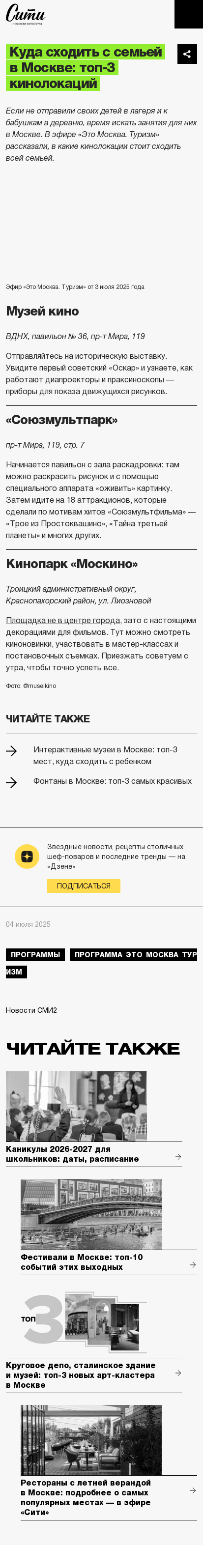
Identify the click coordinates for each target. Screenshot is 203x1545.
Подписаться (84, 886)
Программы (35, 955)
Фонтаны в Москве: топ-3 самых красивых (112, 781)
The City (26, 14)
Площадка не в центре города (63, 620)
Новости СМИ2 (31, 1010)
